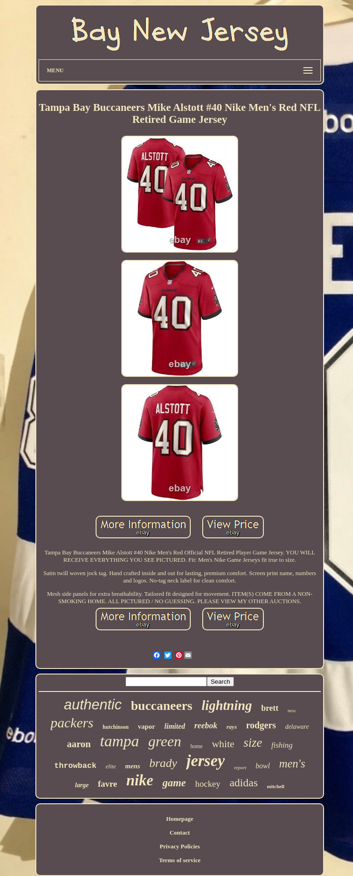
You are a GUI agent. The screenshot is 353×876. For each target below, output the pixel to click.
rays (232, 726)
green (165, 741)
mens (132, 766)
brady (163, 763)
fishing (281, 745)
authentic (93, 705)
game (174, 783)
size (253, 742)
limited (175, 726)
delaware (297, 726)
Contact (180, 832)
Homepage (179, 818)
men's (292, 763)
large (82, 785)
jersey (205, 761)
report (240, 767)
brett (270, 708)
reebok (205, 725)
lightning (227, 705)
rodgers (261, 725)
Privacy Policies (179, 846)
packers (72, 722)
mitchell (276, 786)
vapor (146, 726)
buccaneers (162, 705)
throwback (75, 765)
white (223, 743)
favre (107, 784)
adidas (243, 783)
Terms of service (180, 860)
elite (111, 766)
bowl (263, 766)
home (196, 746)
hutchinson (115, 727)
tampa (119, 740)
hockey (208, 784)
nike (140, 780)
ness (292, 710)
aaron (79, 743)
